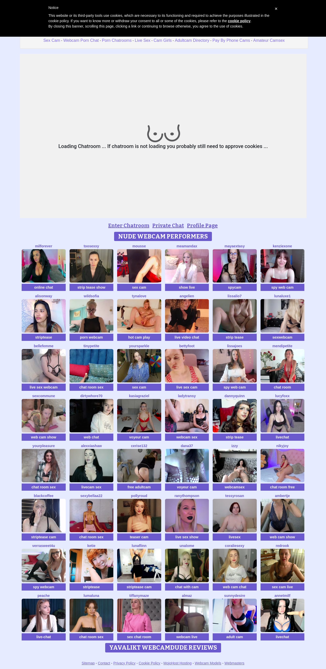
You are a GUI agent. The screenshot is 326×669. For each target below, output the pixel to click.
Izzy (234, 446)
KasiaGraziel (139, 396)
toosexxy (91, 246)
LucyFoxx (282, 396)
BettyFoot (187, 346)
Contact (104, 663)
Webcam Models (208, 663)
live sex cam (186, 387)
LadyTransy (187, 396)
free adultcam (139, 487)
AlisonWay (43, 296)
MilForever (43, 246)
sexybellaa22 (91, 496)
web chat (91, 437)
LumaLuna (91, 596)
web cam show (43, 437)
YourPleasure (43, 446)
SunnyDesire (234, 596)
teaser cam (139, 537)
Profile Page (202, 225)
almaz (187, 596)
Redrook (282, 546)
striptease (43, 337)
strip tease (234, 337)
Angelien (187, 296)
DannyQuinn (235, 396)
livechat (282, 437)
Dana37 (187, 446)
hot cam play (139, 337)
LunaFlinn (139, 546)
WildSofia (91, 296)
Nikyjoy (282, 446)
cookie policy (239, 21)
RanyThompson (186, 496)
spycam (234, 287)
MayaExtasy (235, 246)
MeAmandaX (186, 246)
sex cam (139, 287)
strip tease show (91, 287)
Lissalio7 (235, 296)
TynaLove (139, 296)
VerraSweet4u (43, 546)
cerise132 (139, 446)
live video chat (187, 337)
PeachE (43, 596)
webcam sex (187, 437)
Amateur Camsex (269, 40)
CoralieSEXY (234, 546)
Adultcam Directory (192, 40)
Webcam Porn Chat (81, 40)
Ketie (91, 546)
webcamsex (235, 487)
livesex (235, 537)
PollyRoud (139, 496)
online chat (43, 287)
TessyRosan (234, 496)
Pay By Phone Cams (231, 40)
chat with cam (187, 587)
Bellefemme (43, 346)
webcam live (187, 637)
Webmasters (234, 663)
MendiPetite (282, 346)
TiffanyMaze (139, 596)
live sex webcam (44, 387)
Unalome (187, 546)
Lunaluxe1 (282, 296)
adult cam (234, 637)
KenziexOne (282, 246)
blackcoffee (43, 496)
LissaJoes (234, 346)
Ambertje (282, 496)
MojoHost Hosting (178, 663)
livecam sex (91, 487)
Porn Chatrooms (117, 40)
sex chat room (139, 637)
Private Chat (168, 225)
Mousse (139, 246)
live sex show (186, 537)
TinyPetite (91, 346)
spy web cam (282, 287)
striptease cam (43, 537)
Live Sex (142, 40)
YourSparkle (139, 346)
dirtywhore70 (91, 396)
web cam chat (234, 587)
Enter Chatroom (128, 225)
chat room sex (91, 387)
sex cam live (282, 587)
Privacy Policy (124, 663)
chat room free (282, 487)
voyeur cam (139, 437)
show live (187, 287)
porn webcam (91, 337)
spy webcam (43, 587)
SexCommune (43, 396)
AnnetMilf (282, 596)
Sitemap (88, 663)
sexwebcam (282, 337)
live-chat (43, 637)
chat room (282, 387)
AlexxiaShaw (91, 446)
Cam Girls (163, 40)
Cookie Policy (149, 663)
